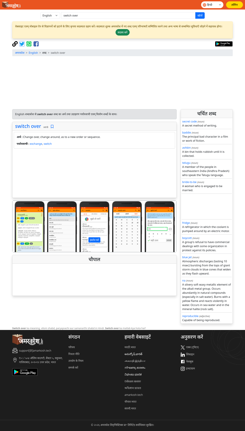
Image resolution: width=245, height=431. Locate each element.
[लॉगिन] (234, 4)
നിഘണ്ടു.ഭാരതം (135, 367)
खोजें (200, 15)
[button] (24, 226)
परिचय (71, 347)
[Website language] (212, 4)
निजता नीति (73, 354)
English (33, 53)
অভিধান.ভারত (133, 388)
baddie (186, 132)
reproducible (190, 316)
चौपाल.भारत (130, 401)
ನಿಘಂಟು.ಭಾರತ (133, 374)
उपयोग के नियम (75, 361)
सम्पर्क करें (73, 367)
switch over (28, 126)
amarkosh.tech (134, 395)
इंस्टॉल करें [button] (94, 240)
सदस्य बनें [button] (122, 32)
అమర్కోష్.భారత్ (133, 354)
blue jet (187, 257)
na (183, 280)
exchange (36, 144)
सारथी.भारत (130, 408)
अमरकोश (19, 53)
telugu (186, 163)
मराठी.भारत (130, 347)
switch (48, 144)
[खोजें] (128, 15)
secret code (189, 121)
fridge (186, 223)
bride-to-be (189, 182)
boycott (187, 238)
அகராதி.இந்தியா (135, 361)
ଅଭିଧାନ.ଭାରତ (133, 381)
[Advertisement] (122, 82)
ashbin (186, 148)
